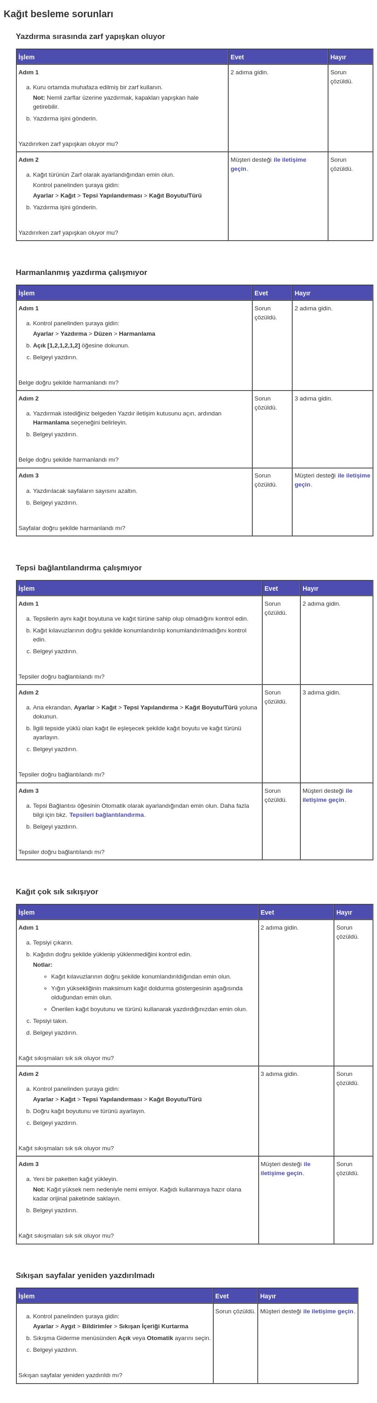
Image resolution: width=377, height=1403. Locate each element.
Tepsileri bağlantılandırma (106, 814)
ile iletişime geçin (328, 1311)
